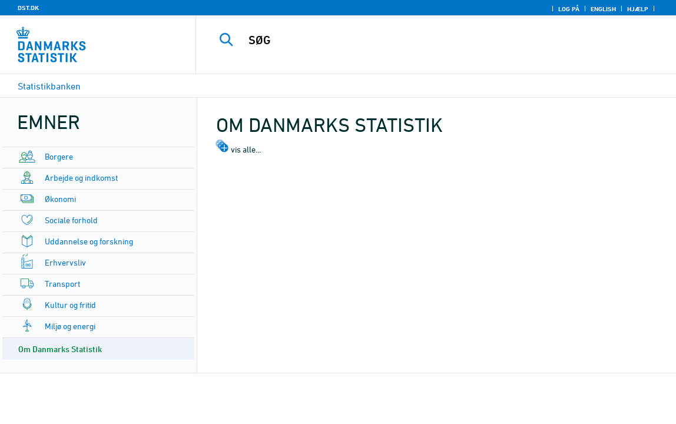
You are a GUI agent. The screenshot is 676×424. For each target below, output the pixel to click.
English (603, 9)
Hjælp (637, 9)
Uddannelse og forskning (89, 241)
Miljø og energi (70, 326)
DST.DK (28, 8)
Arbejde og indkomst (81, 178)
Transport (62, 284)
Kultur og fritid (70, 305)
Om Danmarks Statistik (60, 349)
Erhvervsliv (65, 262)
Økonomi (60, 199)
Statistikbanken (49, 86)
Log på (568, 9)
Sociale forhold (71, 220)
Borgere (59, 156)
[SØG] (433, 40)
